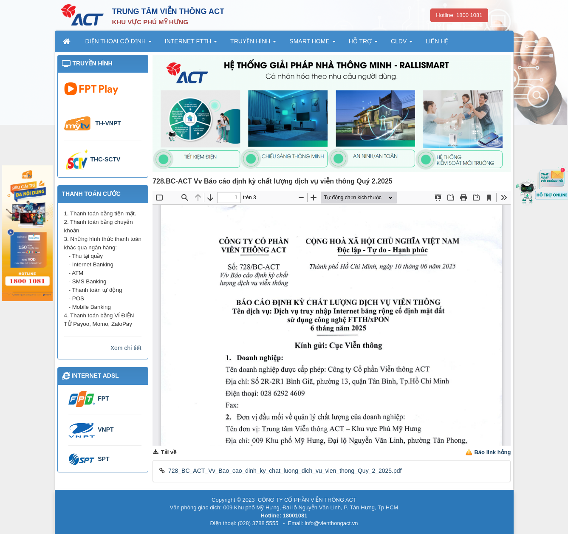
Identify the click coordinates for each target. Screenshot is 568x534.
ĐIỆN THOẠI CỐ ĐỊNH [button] (118, 44)
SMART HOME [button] (312, 44)
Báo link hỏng (492, 452)
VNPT (105, 429)
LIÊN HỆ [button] (437, 41)
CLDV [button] (402, 44)
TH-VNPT (108, 123)
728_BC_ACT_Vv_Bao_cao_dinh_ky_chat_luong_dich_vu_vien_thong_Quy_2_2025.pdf (285, 470)
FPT (103, 398)
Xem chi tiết (125, 348)
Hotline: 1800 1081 (459, 15)
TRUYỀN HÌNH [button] (253, 44)
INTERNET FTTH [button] (191, 44)
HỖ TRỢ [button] (363, 44)
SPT (103, 458)
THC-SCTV (105, 159)
